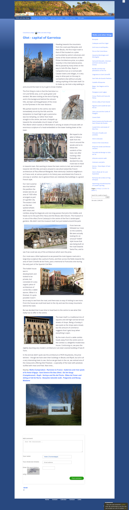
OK (125, 508)
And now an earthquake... (100, 47)
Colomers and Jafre (98, 162)
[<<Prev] (98, 188)
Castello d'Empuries (98, 82)
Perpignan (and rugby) (99, 92)
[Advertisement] (61, 26)
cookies (123, 504)
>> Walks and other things (42, 33)
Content (54, 499)
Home (47, 499)
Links (79, 499)
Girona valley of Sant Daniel (101, 102)
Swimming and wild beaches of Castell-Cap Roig (101, 184)
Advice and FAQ (70, 18)
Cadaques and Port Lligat (100, 43)
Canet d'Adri (96, 117)
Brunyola (95, 39)
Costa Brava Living (28, 33)
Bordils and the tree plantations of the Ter (99, 69)
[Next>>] (94, 190)
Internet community (57, 18)
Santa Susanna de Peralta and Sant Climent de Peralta (102, 122)
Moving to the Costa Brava (40, 18)
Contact (72, 499)
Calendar (63, 499)
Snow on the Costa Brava (100, 143)
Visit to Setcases (97, 139)
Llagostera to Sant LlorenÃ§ (101, 74)
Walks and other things (23, 18)
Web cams (81, 18)
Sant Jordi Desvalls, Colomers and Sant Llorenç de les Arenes (101, 63)
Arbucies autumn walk (99, 158)
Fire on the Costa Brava (99, 51)
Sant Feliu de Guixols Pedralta (101, 78)
